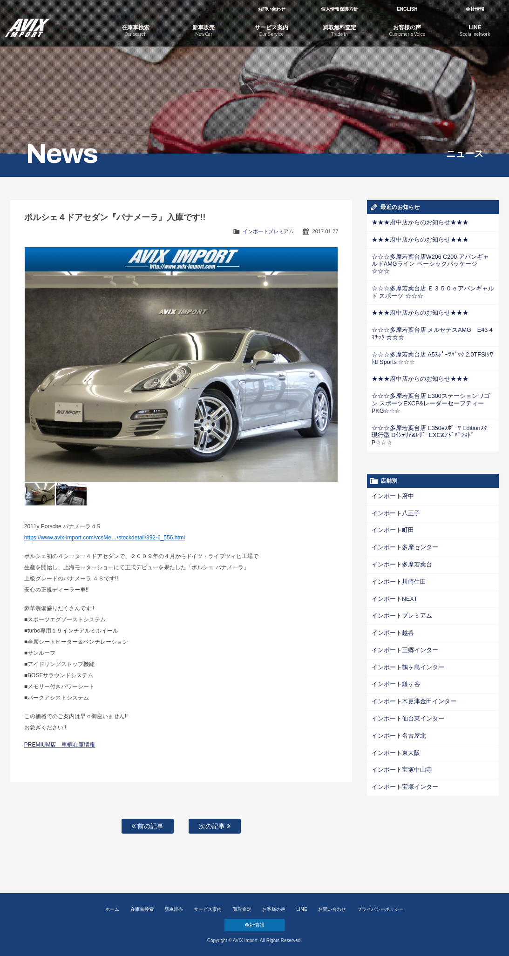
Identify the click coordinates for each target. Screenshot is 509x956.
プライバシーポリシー (380, 909)
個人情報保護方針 (339, 9)
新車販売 (173, 909)
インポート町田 (391, 501)
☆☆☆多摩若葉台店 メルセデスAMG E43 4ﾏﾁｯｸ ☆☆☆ (432, 323)
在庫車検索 (142, 909)
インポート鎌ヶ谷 (394, 652)
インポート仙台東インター (405, 686)
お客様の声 (273, 909)
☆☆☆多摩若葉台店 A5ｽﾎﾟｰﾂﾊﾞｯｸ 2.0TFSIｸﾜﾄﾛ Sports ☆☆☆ (430, 347)
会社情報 (475, 9)
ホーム (112, 909)
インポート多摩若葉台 (400, 535)
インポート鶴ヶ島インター (405, 636)
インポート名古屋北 (397, 703)
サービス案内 (208, 909)
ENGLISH (407, 9)
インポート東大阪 (394, 719)
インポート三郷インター (402, 619)
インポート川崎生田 (397, 552)
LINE (301, 909)
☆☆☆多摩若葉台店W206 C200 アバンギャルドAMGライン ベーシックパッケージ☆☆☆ (432, 259)
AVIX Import (51, 23)
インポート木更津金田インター (411, 669)
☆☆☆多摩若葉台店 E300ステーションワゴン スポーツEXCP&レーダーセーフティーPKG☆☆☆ (433, 388)
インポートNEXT (393, 569)
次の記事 (215, 826)
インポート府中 (391, 468)
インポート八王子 (394, 485)
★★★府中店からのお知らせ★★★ (416, 222)
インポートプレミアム (268, 231)
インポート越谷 (391, 602)
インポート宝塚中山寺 (400, 736)
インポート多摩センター (402, 518)
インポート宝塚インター (402, 753)
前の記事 (147, 826)
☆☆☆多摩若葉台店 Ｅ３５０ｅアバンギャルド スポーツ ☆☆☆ (431, 283)
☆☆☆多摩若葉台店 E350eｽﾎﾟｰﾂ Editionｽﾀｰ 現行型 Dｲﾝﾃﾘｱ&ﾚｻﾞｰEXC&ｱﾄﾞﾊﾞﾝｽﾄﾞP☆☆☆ (432, 411)
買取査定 (242, 909)
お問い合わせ (271, 9)
